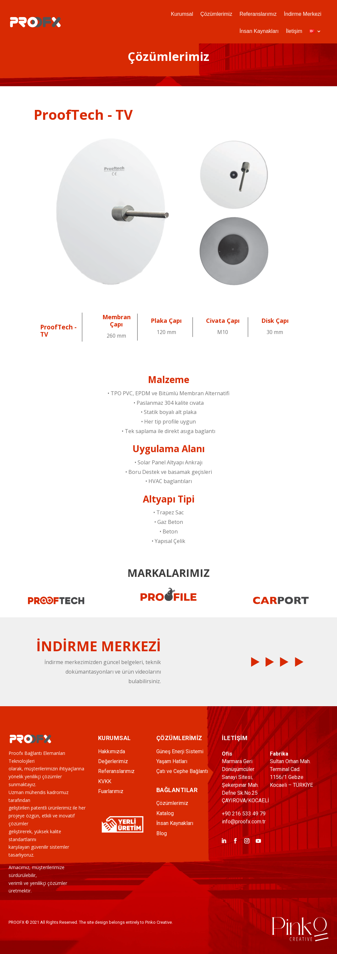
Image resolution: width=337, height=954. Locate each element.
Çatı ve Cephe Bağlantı (182, 771)
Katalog (165, 813)
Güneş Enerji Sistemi (179, 751)
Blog (161, 833)
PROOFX (16, 922)
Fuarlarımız (110, 791)
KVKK (104, 781)
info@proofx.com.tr (244, 821)
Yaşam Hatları (171, 761)
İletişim (294, 31)
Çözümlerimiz (216, 14)
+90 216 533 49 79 (244, 814)
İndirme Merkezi (303, 14)
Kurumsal (182, 14)
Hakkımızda (111, 751)
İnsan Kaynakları (258, 31)
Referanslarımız (258, 14)
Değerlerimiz (113, 761)
